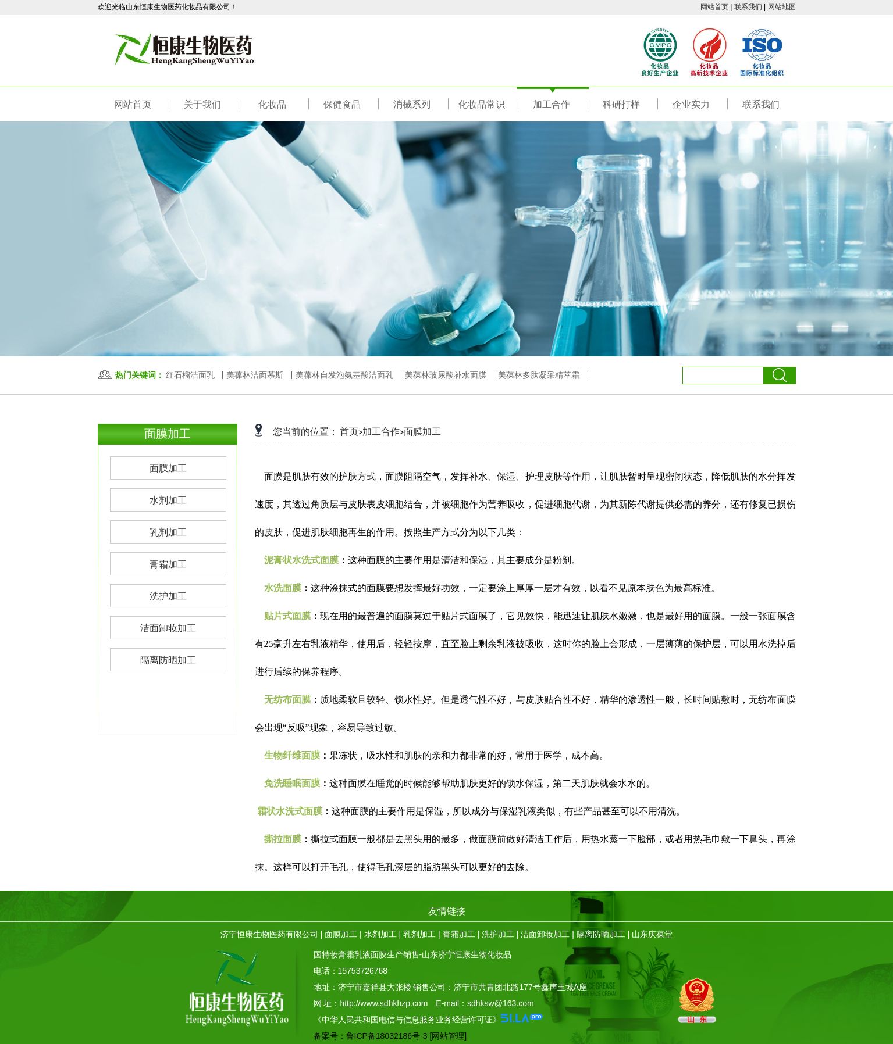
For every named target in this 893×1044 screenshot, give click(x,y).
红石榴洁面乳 (190, 375)
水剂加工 (380, 934)
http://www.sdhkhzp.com (384, 1003)
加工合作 (381, 432)
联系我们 (748, 7)
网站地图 (782, 7)
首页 (349, 432)
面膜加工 (422, 432)
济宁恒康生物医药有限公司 (269, 934)
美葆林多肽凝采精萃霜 (538, 375)
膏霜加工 (459, 934)
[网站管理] (448, 1036)
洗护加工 (498, 934)
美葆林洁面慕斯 (254, 375)
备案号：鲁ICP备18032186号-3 (371, 1036)
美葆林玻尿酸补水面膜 (445, 375)
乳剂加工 (419, 934)
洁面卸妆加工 (545, 934)
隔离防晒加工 (601, 934)
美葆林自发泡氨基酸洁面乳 (344, 375)
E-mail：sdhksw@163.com (484, 1003)
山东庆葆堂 (652, 934)
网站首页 (714, 7)
